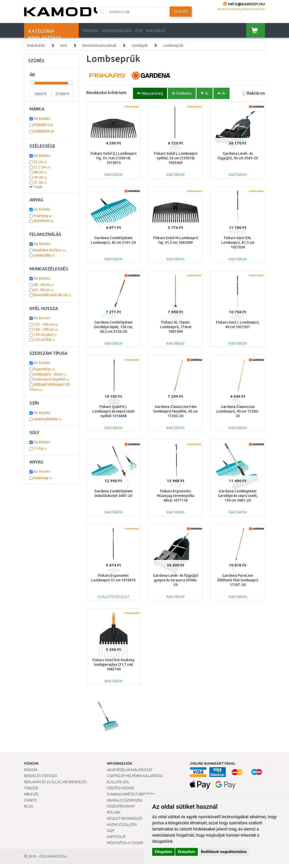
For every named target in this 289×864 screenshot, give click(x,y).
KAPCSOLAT (155, 31)
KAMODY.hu (57, 856)
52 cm (40, 162)
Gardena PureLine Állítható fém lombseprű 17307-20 (237, 580)
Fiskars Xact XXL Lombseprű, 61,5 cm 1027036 (237, 242)
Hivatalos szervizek (124, 800)
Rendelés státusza (40, 776)
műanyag (43, 216)
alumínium (44, 221)
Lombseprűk (173, 45)
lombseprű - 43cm (50, 374)
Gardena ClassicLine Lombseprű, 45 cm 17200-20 (237, 411)
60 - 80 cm (44, 290)
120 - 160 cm (46, 324)
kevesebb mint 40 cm (52, 295)
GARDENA (44, 131)
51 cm (40, 182)
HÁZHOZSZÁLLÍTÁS (117, 31)
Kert (63, 45)
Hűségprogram (121, 806)
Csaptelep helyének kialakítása (135, 776)
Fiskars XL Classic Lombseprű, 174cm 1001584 (175, 327)
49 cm (40, 177)
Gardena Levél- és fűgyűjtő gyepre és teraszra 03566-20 (175, 580)
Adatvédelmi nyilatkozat (129, 770)
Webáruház (36, 45)
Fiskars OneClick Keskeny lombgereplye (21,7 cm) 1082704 (113, 664)
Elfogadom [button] (163, 852)
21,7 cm (42, 167)
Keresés (181, 11)
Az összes (42, 118)
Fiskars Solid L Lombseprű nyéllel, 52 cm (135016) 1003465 (175, 158)
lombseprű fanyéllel (51, 379)
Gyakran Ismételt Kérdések (131, 794)
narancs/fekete (48, 419)
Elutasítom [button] (186, 852)
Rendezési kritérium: (106, 92)
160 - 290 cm (46, 329)
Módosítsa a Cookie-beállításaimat (139, 843)
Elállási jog (118, 782)
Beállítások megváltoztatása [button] (223, 852)
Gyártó (30, 800)
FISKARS (43, 125)
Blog (28, 806)
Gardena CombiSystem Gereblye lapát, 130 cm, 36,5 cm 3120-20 (113, 327)
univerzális (44, 255)
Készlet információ (124, 818)
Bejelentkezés (229, 9)
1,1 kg (40, 448)
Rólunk (113, 812)
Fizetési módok (120, 788)
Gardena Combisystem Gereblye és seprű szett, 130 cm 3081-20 (238, 495)
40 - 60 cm (44, 285)
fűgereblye (44, 369)
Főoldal (90, 31)
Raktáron (256, 93)
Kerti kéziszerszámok (99, 45)
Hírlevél (31, 794)
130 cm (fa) (44, 340)
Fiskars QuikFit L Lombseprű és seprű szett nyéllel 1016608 (113, 411)
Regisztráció (254, 9)
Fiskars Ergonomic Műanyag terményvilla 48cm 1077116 (175, 495)
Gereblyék (140, 45)
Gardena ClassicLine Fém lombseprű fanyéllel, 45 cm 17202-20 (175, 411)
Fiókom (30, 770)
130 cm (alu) (45, 335)
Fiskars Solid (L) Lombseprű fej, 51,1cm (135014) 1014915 (113, 158)
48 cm (40, 172)
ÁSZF (139, 31)
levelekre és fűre (50, 250)
